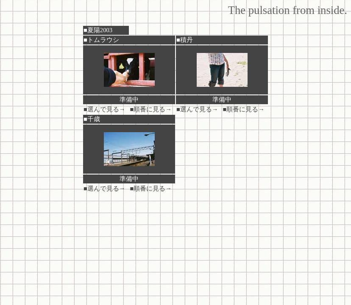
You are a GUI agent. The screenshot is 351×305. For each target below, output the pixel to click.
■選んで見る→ (104, 109)
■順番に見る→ (151, 109)
